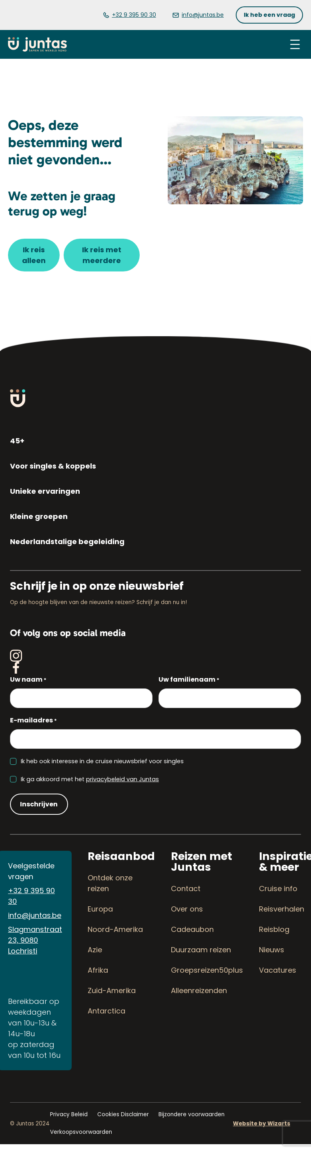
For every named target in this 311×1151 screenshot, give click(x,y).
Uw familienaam (189, 679)
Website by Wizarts (261, 1123)
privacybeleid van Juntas (122, 779)
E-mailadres (33, 720)
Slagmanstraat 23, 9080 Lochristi (35, 940)
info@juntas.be (34, 915)
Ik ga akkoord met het (90, 779)
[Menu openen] (295, 44)
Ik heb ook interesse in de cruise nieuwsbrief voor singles (102, 761)
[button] (269, 15)
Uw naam (28, 679)
